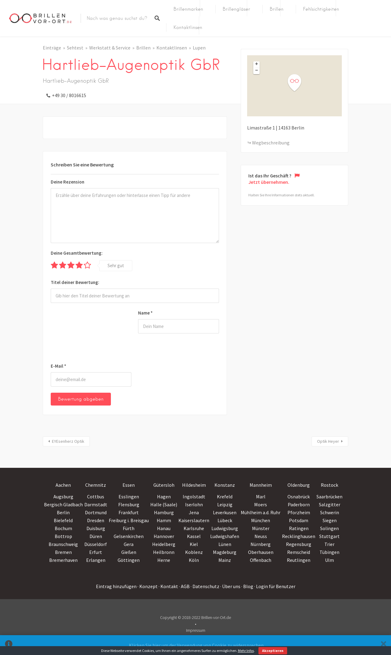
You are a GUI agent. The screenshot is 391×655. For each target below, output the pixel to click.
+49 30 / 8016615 (69, 95)
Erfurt (95, 552)
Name (145, 313)
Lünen (224, 544)
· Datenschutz (205, 586)
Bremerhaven (63, 560)
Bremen (63, 552)
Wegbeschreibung (271, 143)
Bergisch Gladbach (63, 504)
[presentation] (76, 334)
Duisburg (95, 528)
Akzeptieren (272, 650)
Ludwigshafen (224, 536)
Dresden (95, 520)
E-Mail (58, 366)
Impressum (195, 630)
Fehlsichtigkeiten (321, 9)
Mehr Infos (246, 650)
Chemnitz (95, 485)
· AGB (184, 586)
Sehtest (75, 48)
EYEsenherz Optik (68, 441)
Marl (260, 496)
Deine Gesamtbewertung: (77, 253)
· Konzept (147, 586)
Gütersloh (163, 485)
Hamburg (164, 512)
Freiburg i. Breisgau (129, 520)
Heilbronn (163, 552)
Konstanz (224, 485)
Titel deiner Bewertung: (75, 282)
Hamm (164, 520)
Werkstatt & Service (109, 48)
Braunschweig (63, 544)
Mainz (224, 560)
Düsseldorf (95, 544)
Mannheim (261, 485)
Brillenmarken (188, 9)
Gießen (128, 552)
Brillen (276, 9)
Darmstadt (95, 504)
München (260, 520)
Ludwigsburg (224, 528)
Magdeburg (224, 552)
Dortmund (96, 512)
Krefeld (224, 496)
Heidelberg (163, 544)
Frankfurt (129, 512)
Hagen (164, 496)
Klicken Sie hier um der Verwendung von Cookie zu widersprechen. (197, 645)
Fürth (128, 528)
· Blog (247, 586)
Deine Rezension (67, 182)
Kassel (194, 536)
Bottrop (63, 536)
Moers (260, 504)
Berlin (63, 512)
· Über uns (230, 586)
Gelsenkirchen (129, 536)
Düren (96, 536)
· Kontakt (168, 586)
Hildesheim (194, 485)
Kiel (194, 544)
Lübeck (224, 520)
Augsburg (63, 496)
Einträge (52, 48)
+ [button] (256, 64)
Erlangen (95, 560)
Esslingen (129, 496)
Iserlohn (194, 504)
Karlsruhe (194, 528)
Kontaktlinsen (188, 27)
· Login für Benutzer (274, 586)
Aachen (63, 485)
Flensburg (128, 504)
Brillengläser (236, 9)
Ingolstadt (194, 496)
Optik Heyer (328, 441)
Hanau (163, 528)
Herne (163, 560)
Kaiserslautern (193, 520)
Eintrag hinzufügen (116, 586)
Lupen (199, 48)
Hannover (164, 536)
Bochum (63, 528)
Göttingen (129, 560)
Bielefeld (63, 520)
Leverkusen (224, 512)
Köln (194, 560)
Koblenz (194, 552)
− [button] (256, 71)
